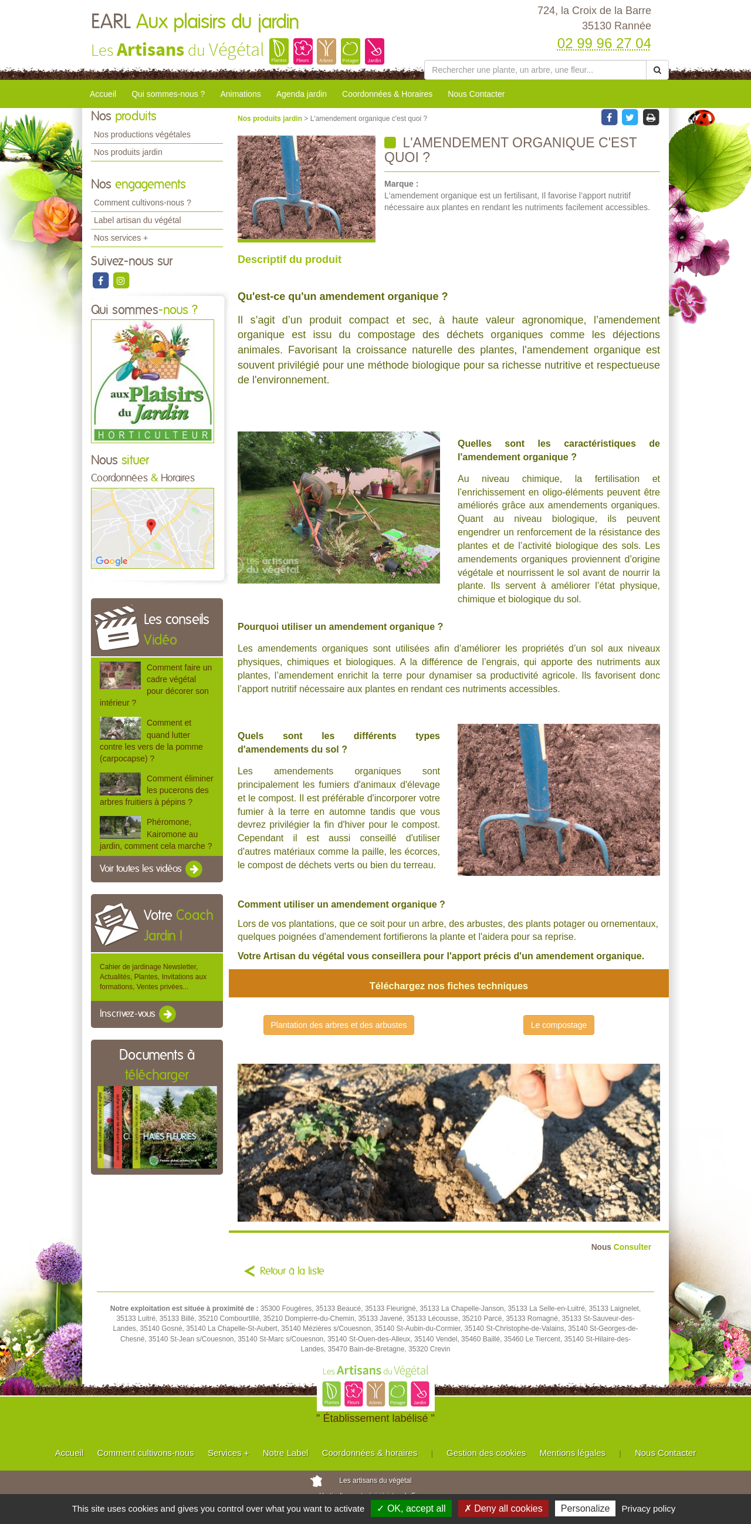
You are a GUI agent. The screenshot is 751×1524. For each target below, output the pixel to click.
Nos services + (121, 237)
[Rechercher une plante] (535, 70)
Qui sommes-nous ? (168, 94)
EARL (195, 22)
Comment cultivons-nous (145, 1453)
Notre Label (286, 1453)
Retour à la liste (292, 1271)
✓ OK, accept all (411, 1508)
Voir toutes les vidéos (152, 869)
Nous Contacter (476, 94)
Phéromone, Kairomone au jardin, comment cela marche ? (156, 833)
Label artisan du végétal (137, 220)
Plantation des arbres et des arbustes (339, 1025)
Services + (228, 1453)
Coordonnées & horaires (370, 1453)
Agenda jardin (301, 94)
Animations (240, 94)
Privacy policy (649, 1508)
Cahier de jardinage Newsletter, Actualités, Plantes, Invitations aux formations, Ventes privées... (153, 977)
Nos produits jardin (128, 152)
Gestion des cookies (486, 1453)
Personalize (585, 1508)
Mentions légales (573, 1453)
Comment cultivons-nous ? (142, 202)
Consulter (621, 1247)
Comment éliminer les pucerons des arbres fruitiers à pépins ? (157, 790)
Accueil (103, 94)
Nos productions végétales (142, 134)
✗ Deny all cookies (503, 1508)
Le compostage (559, 1025)
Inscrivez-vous (139, 1014)
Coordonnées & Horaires (387, 94)
